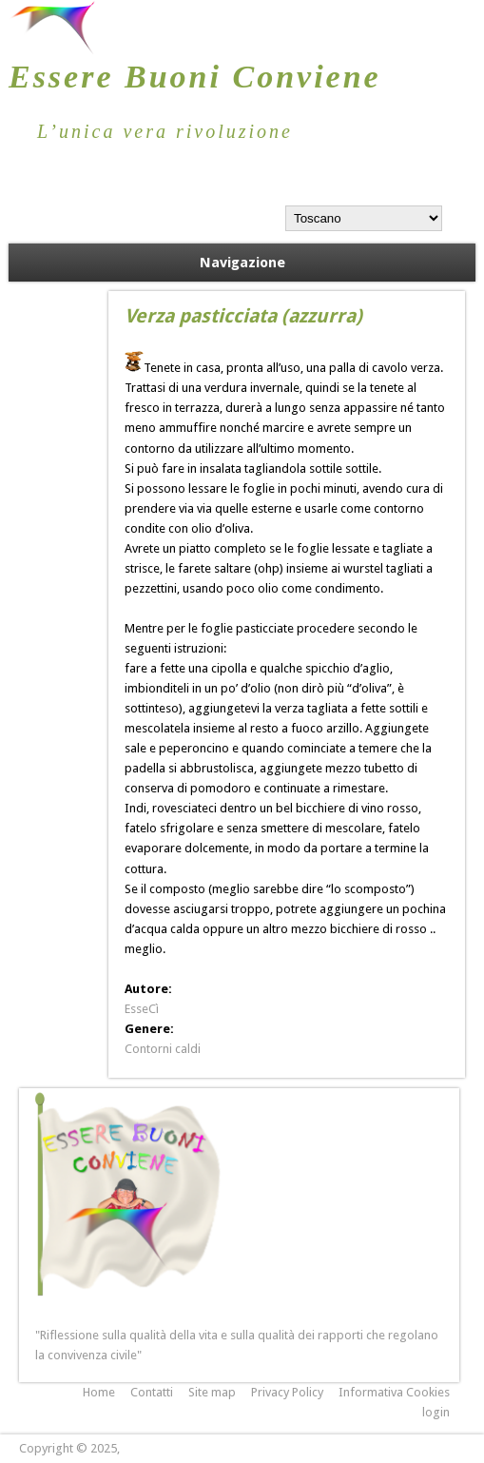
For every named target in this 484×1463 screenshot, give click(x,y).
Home (99, 1392)
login (436, 1412)
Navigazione (242, 262)
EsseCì (142, 1009)
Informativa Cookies (394, 1392)
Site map (212, 1392)
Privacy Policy (287, 1392)
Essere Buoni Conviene (195, 76)
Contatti (151, 1392)
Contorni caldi (163, 1049)
